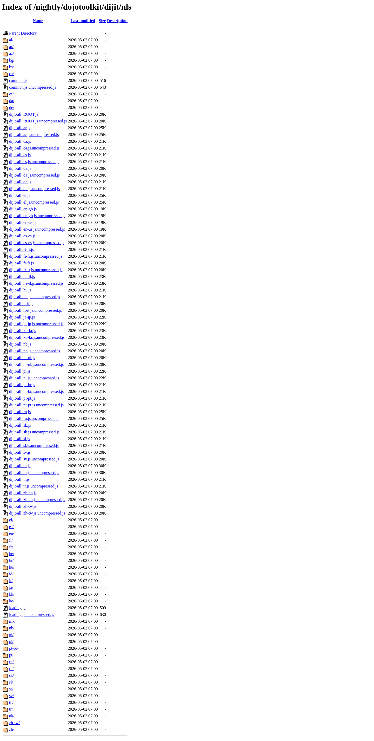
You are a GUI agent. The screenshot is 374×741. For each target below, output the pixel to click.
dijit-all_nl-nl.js (22, 357)
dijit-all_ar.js (19, 128)
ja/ (11, 587)
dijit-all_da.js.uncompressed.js (34, 175)
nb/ (11, 628)
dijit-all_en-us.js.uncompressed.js (37, 229)
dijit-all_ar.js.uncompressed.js (34, 134)
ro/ (11, 662)
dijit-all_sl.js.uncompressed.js (34, 445)
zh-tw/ (14, 722)
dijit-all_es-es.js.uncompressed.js (36, 242)
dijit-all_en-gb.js (23, 209)
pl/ (11, 641)
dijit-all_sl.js (19, 439)
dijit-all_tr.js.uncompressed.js (33, 486)
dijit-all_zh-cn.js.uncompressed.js (37, 499)
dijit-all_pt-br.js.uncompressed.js (36, 391)
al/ (11, 40)
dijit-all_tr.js (19, 479)
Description (117, 20)
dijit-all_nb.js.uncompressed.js (34, 351)
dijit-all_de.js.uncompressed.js (34, 188)
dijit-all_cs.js (20, 155)
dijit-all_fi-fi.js (21, 249)
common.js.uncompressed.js (32, 87)
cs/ (11, 94)
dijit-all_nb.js (20, 344)
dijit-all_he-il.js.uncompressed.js (36, 283)
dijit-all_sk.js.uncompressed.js (34, 432)
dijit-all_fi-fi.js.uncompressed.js (35, 256)
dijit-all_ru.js (20, 412)
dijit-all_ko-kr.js (22, 330)
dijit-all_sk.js (20, 425)
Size (102, 20)
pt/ (11, 655)
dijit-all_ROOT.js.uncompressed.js (38, 121)
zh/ (11, 729)
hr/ (11, 560)
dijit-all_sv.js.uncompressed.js (34, 459)
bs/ (11, 67)
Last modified (83, 20)
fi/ (11, 540)
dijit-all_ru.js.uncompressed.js (34, 418)
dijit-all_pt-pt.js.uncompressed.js (36, 405)
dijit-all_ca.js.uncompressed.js (34, 148)
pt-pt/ (13, 648)
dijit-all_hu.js (20, 290)
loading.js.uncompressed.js (31, 614)
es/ (11, 526)
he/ (11, 553)
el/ (11, 520)
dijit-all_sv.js (20, 452)
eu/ (11, 533)
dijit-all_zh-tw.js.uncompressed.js (37, 513)
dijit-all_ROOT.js (23, 114)
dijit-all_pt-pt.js (22, 398)
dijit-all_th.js (19, 466)
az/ (11, 53)
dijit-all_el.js (19, 195)
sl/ (11, 682)
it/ (10, 580)
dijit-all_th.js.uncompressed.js (34, 472)
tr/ (11, 709)
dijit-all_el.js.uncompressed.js (34, 202)
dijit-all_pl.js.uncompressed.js (34, 378)
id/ (11, 574)
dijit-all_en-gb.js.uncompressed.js (37, 215)
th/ (11, 702)
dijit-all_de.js (20, 182)
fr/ (11, 547)
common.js (18, 80)
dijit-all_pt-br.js (22, 384)
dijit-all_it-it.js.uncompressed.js (35, 310)
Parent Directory (23, 33)
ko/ (11, 601)
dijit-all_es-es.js (22, 236)
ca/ (11, 74)
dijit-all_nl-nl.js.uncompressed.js (36, 364)
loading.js (17, 608)
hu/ (11, 567)
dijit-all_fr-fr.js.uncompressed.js (35, 270)
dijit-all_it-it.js (21, 303)
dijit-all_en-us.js (22, 222)
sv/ (11, 695)
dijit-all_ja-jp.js (22, 317)
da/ (11, 101)
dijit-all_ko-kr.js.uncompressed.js (37, 337)
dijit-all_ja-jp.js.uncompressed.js (36, 324)
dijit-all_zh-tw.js (22, 506)
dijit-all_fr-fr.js (21, 263)
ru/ (11, 668)
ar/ (11, 46)
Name (38, 20)
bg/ (11, 60)
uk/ (11, 716)
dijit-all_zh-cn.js (22, 493)
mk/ (12, 621)
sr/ (11, 689)
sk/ (11, 675)
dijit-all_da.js (20, 168)
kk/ (11, 594)
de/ (11, 107)
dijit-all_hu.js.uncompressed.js (34, 297)
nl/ (11, 635)
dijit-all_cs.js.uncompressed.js (34, 161)
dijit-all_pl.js (19, 371)
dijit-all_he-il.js (22, 276)
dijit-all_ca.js (20, 141)
